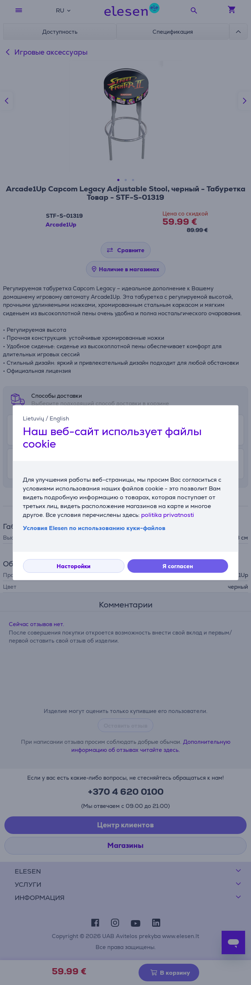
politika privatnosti (167, 515)
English (59, 418)
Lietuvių (33, 418)
